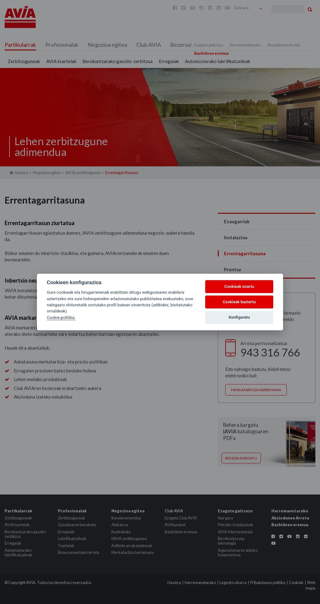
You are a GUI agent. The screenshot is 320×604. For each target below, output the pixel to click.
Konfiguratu (239, 317)
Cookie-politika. (61, 317)
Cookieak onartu (239, 286)
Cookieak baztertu (239, 302)
